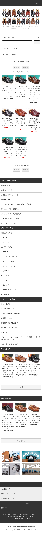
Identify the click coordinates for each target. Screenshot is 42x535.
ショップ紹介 (6, 304)
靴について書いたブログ (9, 328)
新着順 (27, 61)
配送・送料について (25, 514)
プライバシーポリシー (28, 516)
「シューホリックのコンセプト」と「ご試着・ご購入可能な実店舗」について (20, 338)
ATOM (28, 518)
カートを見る (26, 503)
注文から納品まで (7, 309)
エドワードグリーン (12, 48)
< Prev (16, 68)
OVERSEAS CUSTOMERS (10, 313)
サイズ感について (7, 332)
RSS (25, 518)
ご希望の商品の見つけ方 (9, 323)
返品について (35, 514)
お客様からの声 (6, 318)
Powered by (21, 530)
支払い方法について (13, 514)
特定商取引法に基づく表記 (14, 516)
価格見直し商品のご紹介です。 (12, 344)
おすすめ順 (16, 61)
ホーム (4, 48)
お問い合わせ (5, 508)
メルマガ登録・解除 (17, 518)
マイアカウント (5, 503)
